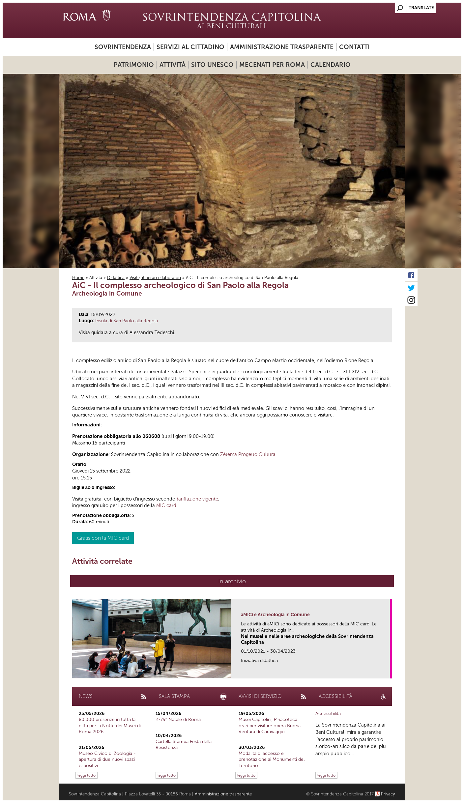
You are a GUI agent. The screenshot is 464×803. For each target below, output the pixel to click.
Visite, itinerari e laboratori (155, 277)
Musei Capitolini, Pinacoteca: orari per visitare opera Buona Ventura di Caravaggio (270, 725)
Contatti (354, 47)
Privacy (388, 793)
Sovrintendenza (123, 47)
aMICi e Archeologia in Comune (275, 614)
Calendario (330, 65)
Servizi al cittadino (190, 47)
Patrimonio (134, 65)
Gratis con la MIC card (103, 538)
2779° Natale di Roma (178, 719)
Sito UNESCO (212, 65)
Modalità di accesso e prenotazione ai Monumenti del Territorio (271, 759)
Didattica (116, 277)
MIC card (166, 505)
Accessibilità (328, 713)
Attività (173, 65)
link (387, 671)
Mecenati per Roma (272, 65)
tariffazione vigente (197, 499)
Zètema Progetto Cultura (248, 454)
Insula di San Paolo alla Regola (126, 321)
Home (78, 277)
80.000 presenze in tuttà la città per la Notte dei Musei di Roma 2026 (110, 725)
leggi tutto (86, 775)
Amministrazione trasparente (282, 47)
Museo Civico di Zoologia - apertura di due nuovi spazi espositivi (107, 759)
